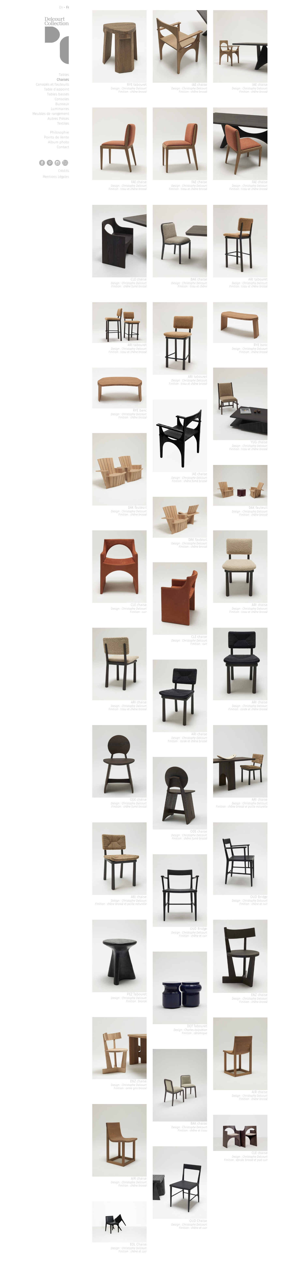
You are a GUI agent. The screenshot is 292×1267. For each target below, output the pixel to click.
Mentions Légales (56, 176)
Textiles (63, 123)
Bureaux (62, 103)
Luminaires (60, 108)
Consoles (62, 99)
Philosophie (59, 132)
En (61, 7)
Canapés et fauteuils (52, 84)
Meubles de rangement (50, 113)
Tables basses (58, 94)
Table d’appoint (56, 89)
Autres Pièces (58, 118)
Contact (63, 146)
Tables (64, 74)
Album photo (58, 142)
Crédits (63, 170)
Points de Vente (56, 137)
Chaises (63, 79)
